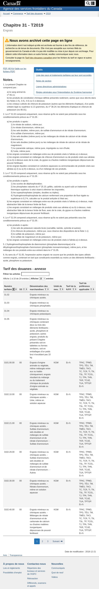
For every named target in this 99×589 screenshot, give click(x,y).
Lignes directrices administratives (51, 87)
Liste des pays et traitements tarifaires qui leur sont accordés (63, 75)
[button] (90, 3)
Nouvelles (57, 564)
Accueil (6, 13)
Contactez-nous (36, 564)
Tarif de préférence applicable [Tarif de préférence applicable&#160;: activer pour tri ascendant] (87, 286)
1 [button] (38, 541)
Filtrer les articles (26, 274)
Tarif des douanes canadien (38, 58)
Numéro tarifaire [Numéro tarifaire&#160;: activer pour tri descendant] (10, 288)
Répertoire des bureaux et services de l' (36, 571)
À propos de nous (13, 564)
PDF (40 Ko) (9, 69)
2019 (48, 13)
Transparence (16, 555)
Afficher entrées (42, 278)
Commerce (18, 13)
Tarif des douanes (34, 13)
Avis (5, 555)
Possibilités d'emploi (12, 573)
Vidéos (54, 577)
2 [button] (43, 541)
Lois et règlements (11, 568)
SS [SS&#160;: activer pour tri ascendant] (23, 289)
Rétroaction (32, 578)
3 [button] (49, 541)
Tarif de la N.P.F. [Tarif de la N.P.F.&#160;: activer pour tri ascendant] (71, 288)
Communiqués (58, 568)
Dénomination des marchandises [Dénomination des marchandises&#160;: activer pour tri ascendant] (39, 288)
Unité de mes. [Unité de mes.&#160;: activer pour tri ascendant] (59, 288)
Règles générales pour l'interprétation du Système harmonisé (64, 92)
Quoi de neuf (57, 573)
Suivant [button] (56, 541)
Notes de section (43, 81)
